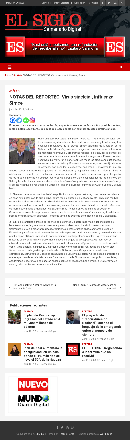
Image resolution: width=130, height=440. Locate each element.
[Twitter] (19, 120)
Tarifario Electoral (61, 3)
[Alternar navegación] (9, 67)
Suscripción (79, 3)
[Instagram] (32, 120)
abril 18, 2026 (31, 331)
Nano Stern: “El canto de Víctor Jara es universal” (94, 286)
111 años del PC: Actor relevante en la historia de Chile (35, 286)
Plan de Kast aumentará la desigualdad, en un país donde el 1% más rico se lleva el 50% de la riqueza (43, 353)
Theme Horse (66, 433)
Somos (45, 3)
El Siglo (40, 433)
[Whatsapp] (26, 120)
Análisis (14, 90)
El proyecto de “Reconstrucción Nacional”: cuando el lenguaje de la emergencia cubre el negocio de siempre (102, 324)
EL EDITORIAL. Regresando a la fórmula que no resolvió (102, 352)
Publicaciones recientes (28, 305)
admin (29, 109)
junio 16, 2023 (16, 109)
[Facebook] (13, 120)
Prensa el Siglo (48, 331)
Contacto (93, 3)
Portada (29, 311)
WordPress (106, 433)
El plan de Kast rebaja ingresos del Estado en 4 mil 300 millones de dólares (42, 321)
